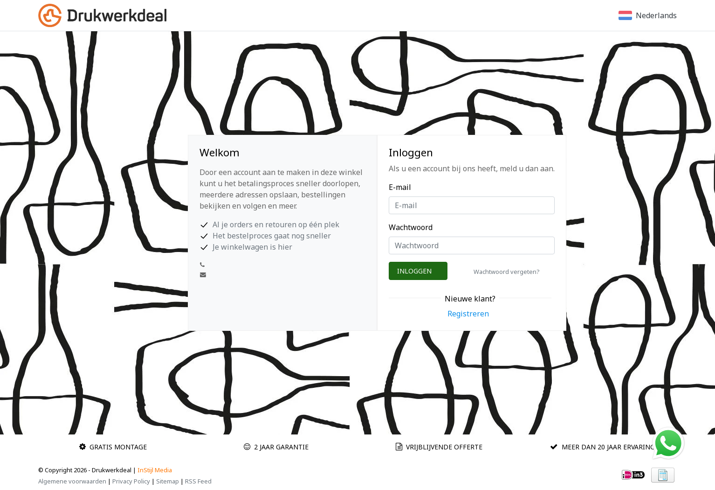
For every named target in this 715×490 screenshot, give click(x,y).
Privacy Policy (131, 481)
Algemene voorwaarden (72, 481)
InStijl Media (155, 470)
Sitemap (167, 481)
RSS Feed (198, 481)
